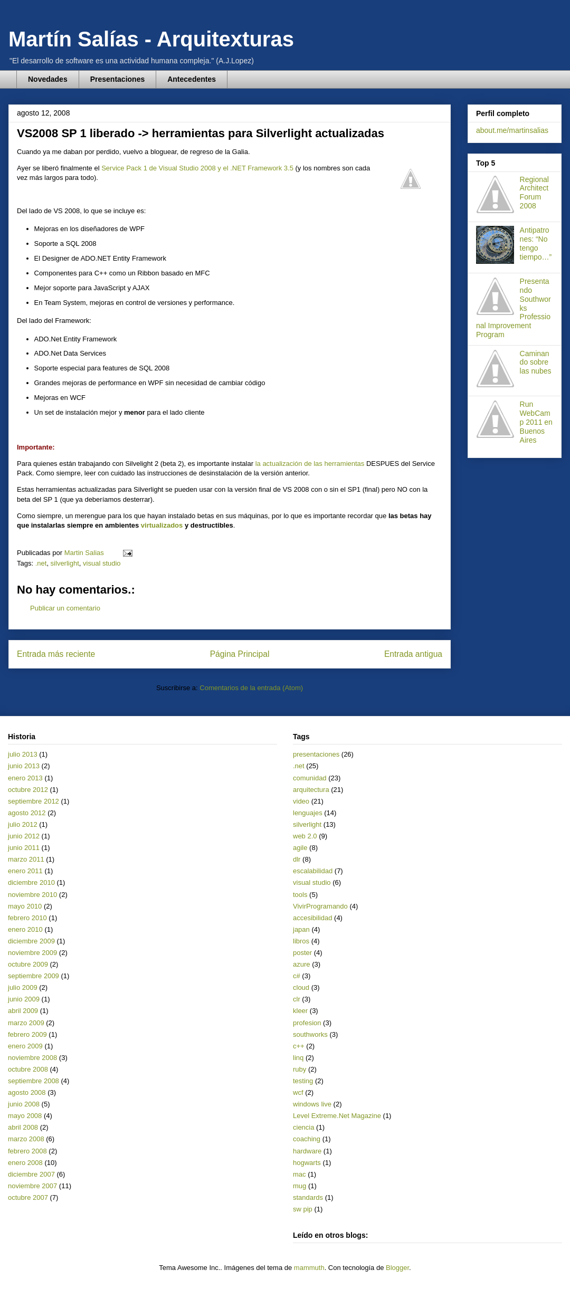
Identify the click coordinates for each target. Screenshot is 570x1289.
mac (299, 1174)
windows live (312, 1104)
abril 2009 (23, 1011)
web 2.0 (305, 836)
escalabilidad (312, 871)
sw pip (302, 1209)
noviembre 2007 (32, 1186)
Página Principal (240, 654)
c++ (299, 1046)
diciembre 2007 (31, 1174)
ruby (299, 1069)
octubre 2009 (28, 964)
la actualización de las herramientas (310, 463)
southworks (310, 1034)
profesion (307, 1023)
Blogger (397, 1268)
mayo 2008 (25, 1116)
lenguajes (307, 813)
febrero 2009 (27, 1034)
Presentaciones (117, 79)
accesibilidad (312, 918)
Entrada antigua (413, 654)
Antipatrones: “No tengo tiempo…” (536, 243)
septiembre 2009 (33, 976)
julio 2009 (22, 987)
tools (300, 895)
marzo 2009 (26, 1023)
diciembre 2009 (31, 941)
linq (298, 1058)
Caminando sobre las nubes (536, 362)
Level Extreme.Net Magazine (337, 1116)
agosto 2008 (27, 1092)
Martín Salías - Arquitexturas (151, 39)
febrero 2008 (27, 1151)
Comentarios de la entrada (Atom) (251, 688)
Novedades (48, 79)
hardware (307, 1151)
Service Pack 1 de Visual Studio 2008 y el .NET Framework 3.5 (197, 168)
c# (296, 976)
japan (301, 929)
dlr (296, 859)
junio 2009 (24, 999)
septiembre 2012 (33, 801)
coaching (306, 1139)
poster (302, 953)
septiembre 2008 (33, 1081)
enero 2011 (25, 871)
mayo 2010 (25, 906)
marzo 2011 (26, 859)
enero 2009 (25, 1046)
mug (299, 1186)
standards (308, 1197)
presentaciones (316, 754)
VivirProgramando (320, 906)
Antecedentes (191, 79)
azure (301, 964)
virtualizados (162, 525)
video (301, 801)
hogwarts (307, 1163)
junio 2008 (24, 1104)
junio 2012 (24, 836)
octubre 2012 (28, 790)
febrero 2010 (27, 918)
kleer (300, 1011)
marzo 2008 (26, 1139)
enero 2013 (25, 778)
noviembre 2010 (32, 895)
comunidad (310, 778)
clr (296, 999)
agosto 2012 (27, 813)
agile (300, 848)
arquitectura (311, 790)
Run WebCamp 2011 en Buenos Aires (536, 422)
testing (303, 1081)
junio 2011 (24, 848)
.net (41, 563)
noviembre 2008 (32, 1058)
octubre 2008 (28, 1069)
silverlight (65, 563)
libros (301, 941)
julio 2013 (22, 754)
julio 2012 (22, 824)
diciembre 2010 (31, 882)
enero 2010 (25, 929)
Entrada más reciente (56, 654)
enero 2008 (25, 1163)
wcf (298, 1092)
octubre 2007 (28, 1197)
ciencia (303, 1127)
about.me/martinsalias (512, 130)
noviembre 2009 (32, 953)
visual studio (102, 563)
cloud (301, 987)
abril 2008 (23, 1127)
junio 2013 (24, 766)
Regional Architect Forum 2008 (534, 192)
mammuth (309, 1268)
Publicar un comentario (65, 608)
